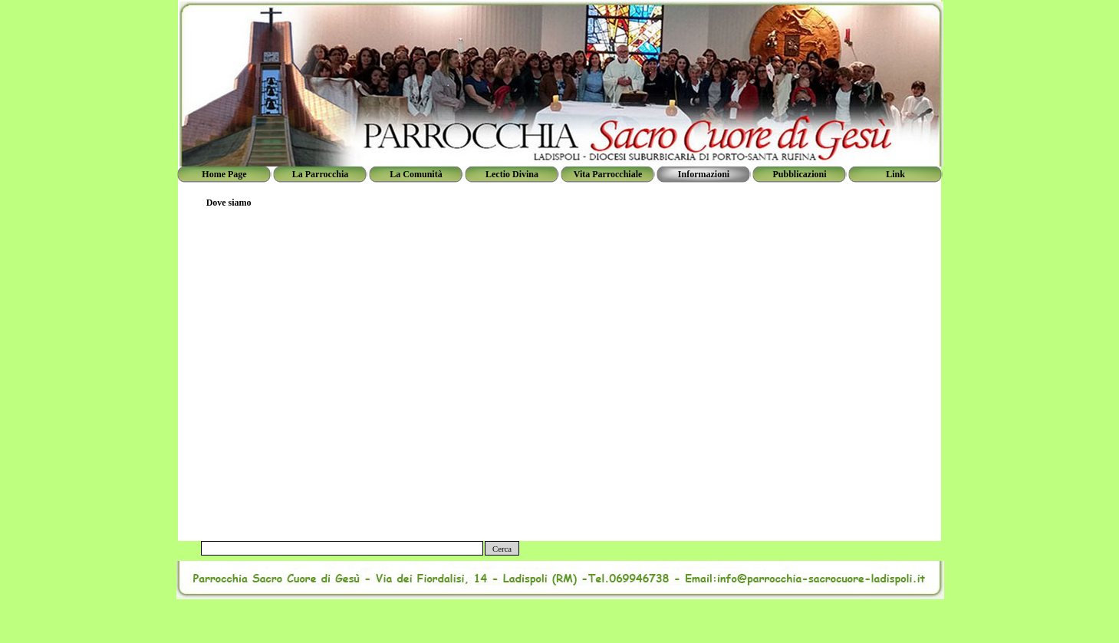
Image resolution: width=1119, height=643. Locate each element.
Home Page (224, 174)
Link (895, 174)
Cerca (502, 549)
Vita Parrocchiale (608, 174)
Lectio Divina (511, 174)
